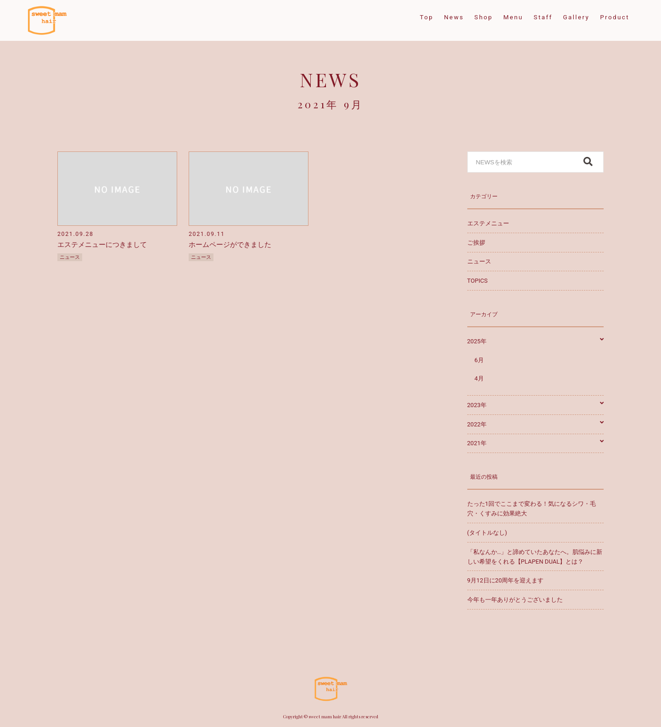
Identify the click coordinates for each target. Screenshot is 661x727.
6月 (479, 360)
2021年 (535, 443)
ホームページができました (230, 244)
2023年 (535, 405)
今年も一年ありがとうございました (515, 599)
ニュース (70, 257)
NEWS (330, 79)
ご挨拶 (476, 242)
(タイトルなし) (487, 532)
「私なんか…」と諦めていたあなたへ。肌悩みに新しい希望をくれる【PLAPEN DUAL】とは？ (535, 556)
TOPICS (477, 280)
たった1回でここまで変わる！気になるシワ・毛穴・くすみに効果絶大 (531, 508)
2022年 (535, 424)
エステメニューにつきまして (102, 244)
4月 (479, 378)
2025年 (535, 341)
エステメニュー (488, 223)
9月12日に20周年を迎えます (505, 580)
